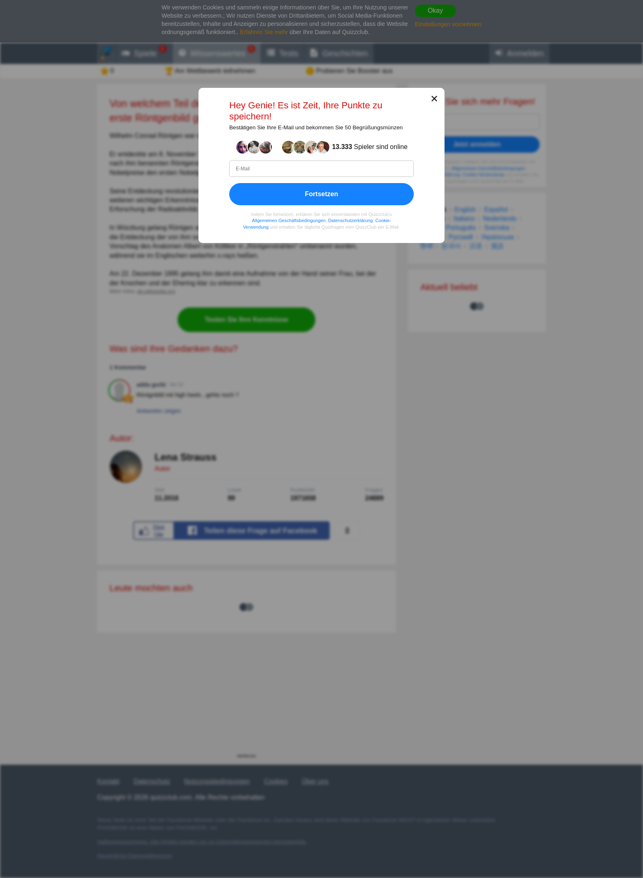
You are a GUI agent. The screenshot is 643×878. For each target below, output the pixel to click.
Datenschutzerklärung (350, 220)
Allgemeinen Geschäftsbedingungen (289, 220)
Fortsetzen (321, 193)
